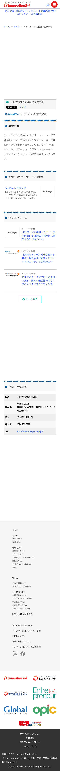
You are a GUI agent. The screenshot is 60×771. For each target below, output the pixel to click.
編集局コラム (17, 561)
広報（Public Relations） (22, 564)
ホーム (7, 27)
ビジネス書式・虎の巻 (21, 609)
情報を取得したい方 (21, 641)
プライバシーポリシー (30, 734)
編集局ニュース (18, 551)
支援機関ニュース (19, 595)
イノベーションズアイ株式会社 (22, 754)
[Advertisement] (30, 62)
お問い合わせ (30, 746)
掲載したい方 (18, 636)
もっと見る (32, 299)
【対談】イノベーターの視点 (23, 558)
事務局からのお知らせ (30, 742)
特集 (14, 568)
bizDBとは (16, 542)
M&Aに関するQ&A (19, 605)
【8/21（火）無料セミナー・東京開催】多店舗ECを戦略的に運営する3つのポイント (38, 236)
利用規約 (30, 738)
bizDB (16, 27)
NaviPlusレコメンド (15, 188)
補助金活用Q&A (18, 602)
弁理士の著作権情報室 (22, 614)
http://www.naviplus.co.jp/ (30, 431)
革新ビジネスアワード (22, 625)
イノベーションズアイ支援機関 (26, 647)
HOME (15, 530)
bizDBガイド (17, 539)
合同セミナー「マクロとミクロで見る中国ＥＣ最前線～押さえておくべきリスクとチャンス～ (38, 281)
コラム (15, 578)
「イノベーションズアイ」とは (26, 631)
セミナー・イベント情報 (22, 599)
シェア (22, 107)
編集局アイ (17, 547)
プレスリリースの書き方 (22, 586)
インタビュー (17, 554)
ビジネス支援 (18, 592)
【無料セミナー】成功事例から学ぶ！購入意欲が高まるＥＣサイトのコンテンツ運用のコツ (38, 258)
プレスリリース (19, 583)
